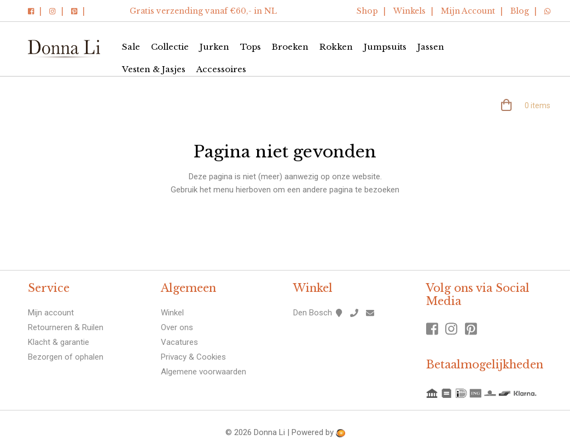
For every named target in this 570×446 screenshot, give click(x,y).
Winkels (409, 11)
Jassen (430, 47)
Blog (519, 11)
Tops (250, 47)
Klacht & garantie (58, 342)
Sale (131, 47)
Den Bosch (312, 313)
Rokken (336, 47)
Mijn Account (468, 11)
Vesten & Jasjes (153, 69)
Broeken (290, 47)
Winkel (172, 313)
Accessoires (221, 69)
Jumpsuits (385, 47)
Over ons (177, 327)
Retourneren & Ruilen (65, 327)
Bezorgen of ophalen (65, 357)
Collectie (170, 47)
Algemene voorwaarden (203, 372)
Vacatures (179, 342)
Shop (367, 11)
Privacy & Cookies (193, 357)
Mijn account (51, 313)
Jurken (214, 47)
